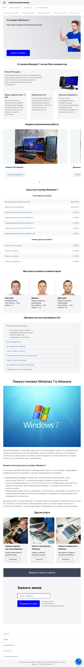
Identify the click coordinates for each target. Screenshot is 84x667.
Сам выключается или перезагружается (22, 356)
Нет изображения (13, 342)
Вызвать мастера (18, 53)
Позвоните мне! (29, 603)
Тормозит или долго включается (19, 369)
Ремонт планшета (12, 256)
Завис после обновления (16, 360)
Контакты (28, 8)
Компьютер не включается (17, 326)
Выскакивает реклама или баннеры (20, 365)
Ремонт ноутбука (11, 251)
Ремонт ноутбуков (28, 13)
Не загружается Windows (16, 346)
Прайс (4, 8)
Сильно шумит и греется (16, 351)
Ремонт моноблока (12, 261)
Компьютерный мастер (11, 13)
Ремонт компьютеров (13, 246)
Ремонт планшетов (44, 13)
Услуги (6, 634)
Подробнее (13, 559)
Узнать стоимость (15, 175)
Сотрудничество (42, 8)
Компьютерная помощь (19, 3)
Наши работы (15, 8)
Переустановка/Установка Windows (19, 212)
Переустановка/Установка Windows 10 (20, 228)
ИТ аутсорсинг (75, 13)
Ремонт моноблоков (60, 13)
